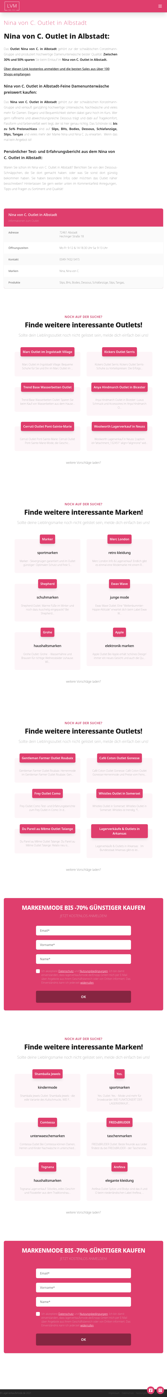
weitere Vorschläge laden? (83, 462)
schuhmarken (47, 597)
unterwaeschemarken (47, 1135)
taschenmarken (119, 1135)
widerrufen (86, 982)
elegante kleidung (119, 1180)
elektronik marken (119, 645)
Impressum (114, 1393)
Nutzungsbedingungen (94, 971)
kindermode (47, 1087)
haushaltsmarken (47, 645)
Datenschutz (66, 971)
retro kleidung (119, 552)
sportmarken (47, 552)
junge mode (119, 597)
